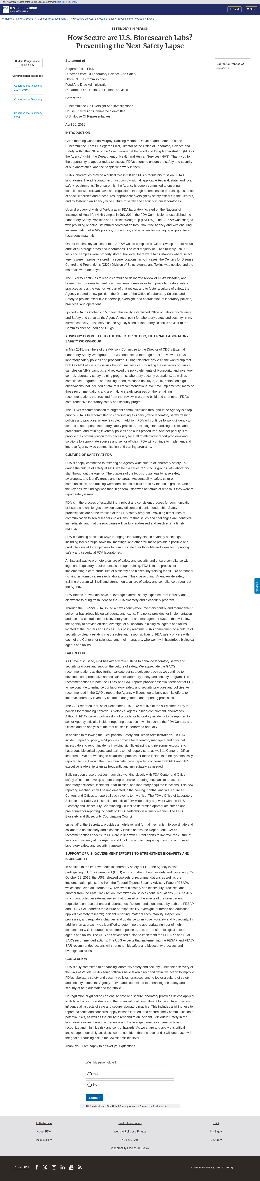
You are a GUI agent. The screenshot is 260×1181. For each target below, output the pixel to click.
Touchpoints (158, 1106)
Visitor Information (130, 1123)
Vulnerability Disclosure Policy (130, 1148)
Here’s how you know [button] (67, 2)
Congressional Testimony (52, 18)
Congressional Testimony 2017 (28, 101)
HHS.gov (216, 1131)
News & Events (24, 18)
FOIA (216, 1123)
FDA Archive (44, 1123)
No (95, 1084)
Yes (95, 1074)
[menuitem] (232, 67)
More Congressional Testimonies (27, 63)
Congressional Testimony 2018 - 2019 (28, 87)
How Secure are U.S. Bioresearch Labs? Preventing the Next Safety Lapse (112, 18)
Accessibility (44, 1139)
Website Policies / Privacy (130, 1131)
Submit (94, 1098)
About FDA (44, 1131)
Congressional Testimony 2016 (28, 115)
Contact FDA (22, 1167)
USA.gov (216, 1139)
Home (8, 18)
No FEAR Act (130, 1139)
